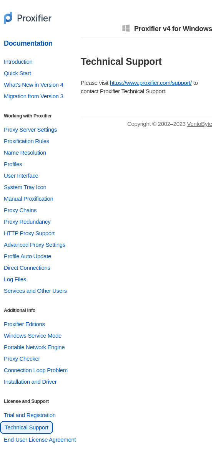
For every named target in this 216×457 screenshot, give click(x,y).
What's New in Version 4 (33, 84)
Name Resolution (25, 152)
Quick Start (17, 73)
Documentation (28, 43)
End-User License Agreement (40, 439)
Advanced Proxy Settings (34, 244)
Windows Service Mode (32, 335)
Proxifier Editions (24, 324)
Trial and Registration (30, 415)
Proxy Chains (20, 210)
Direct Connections (27, 267)
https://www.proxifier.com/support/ (151, 82)
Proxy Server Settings (30, 129)
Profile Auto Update (27, 256)
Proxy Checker (22, 358)
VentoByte (199, 123)
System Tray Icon (25, 187)
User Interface (21, 175)
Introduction (18, 61)
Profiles (13, 164)
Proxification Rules (26, 141)
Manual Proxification (28, 198)
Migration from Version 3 (33, 96)
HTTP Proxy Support (29, 233)
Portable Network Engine (34, 347)
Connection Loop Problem (36, 370)
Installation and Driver (30, 381)
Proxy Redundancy (27, 221)
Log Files (15, 279)
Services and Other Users (35, 290)
